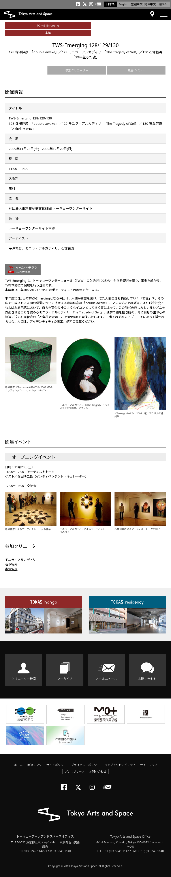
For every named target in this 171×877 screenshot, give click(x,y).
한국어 (163, 4)
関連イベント (136, 70)
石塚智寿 (11, 564)
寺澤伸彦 (11, 569)
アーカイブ (64, 679)
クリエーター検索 (23, 679)
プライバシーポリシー (85, 765)
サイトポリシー (56, 765)
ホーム (18, 765)
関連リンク (34, 765)
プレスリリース (75, 771)
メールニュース (106, 679)
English (123, 4)
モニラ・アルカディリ (20, 560)
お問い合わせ (147, 679)
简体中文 (150, 4)
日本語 (110, 4)
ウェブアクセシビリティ (119, 765)
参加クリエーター (76, 70)
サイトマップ (148, 765)
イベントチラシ (26, 269)
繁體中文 (137, 4)
